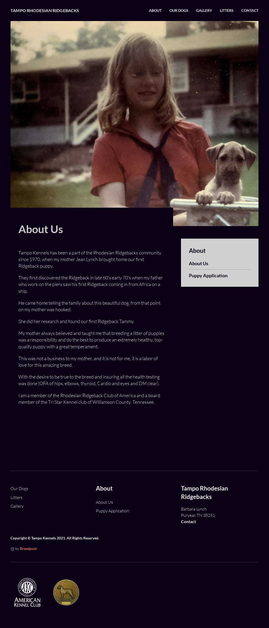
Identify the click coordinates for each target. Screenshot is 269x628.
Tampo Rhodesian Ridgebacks (45, 10)
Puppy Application (208, 278)
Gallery (204, 10)
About (155, 10)
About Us (198, 266)
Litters (227, 10)
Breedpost (28, 549)
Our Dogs (178, 10)
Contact (249, 10)
